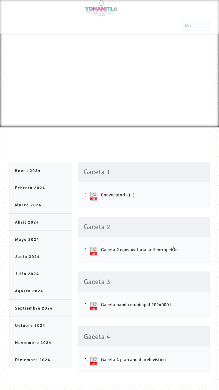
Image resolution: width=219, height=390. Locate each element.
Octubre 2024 (30, 325)
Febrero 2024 (30, 187)
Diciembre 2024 (32, 359)
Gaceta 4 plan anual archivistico (133, 360)
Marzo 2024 (28, 204)
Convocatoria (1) (118, 195)
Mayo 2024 (27, 239)
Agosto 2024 (29, 290)
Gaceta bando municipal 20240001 (136, 305)
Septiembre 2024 (34, 308)
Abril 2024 (27, 222)
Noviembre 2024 (33, 342)
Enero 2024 (28, 170)
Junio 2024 (27, 256)
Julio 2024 (27, 273)
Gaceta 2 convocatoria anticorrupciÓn (139, 250)
